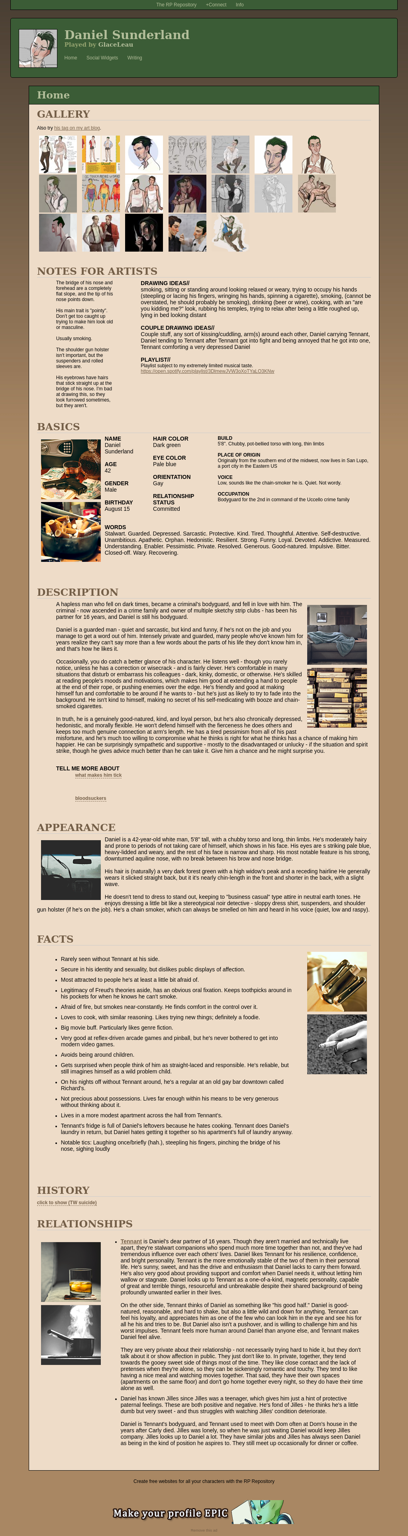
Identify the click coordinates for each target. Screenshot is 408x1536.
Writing (135, 58)
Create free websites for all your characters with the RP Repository (204, 1481)
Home (71, 58)
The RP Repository (176, 5)
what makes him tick (98, 775)
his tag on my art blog (77, 128)
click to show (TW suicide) (67, 1202)
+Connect (216, 5)
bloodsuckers (90, 798)
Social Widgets (102, 58)
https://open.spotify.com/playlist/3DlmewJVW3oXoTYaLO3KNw (207, 371)
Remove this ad (204, 1530)
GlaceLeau (115, 44)
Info (240, 5)
